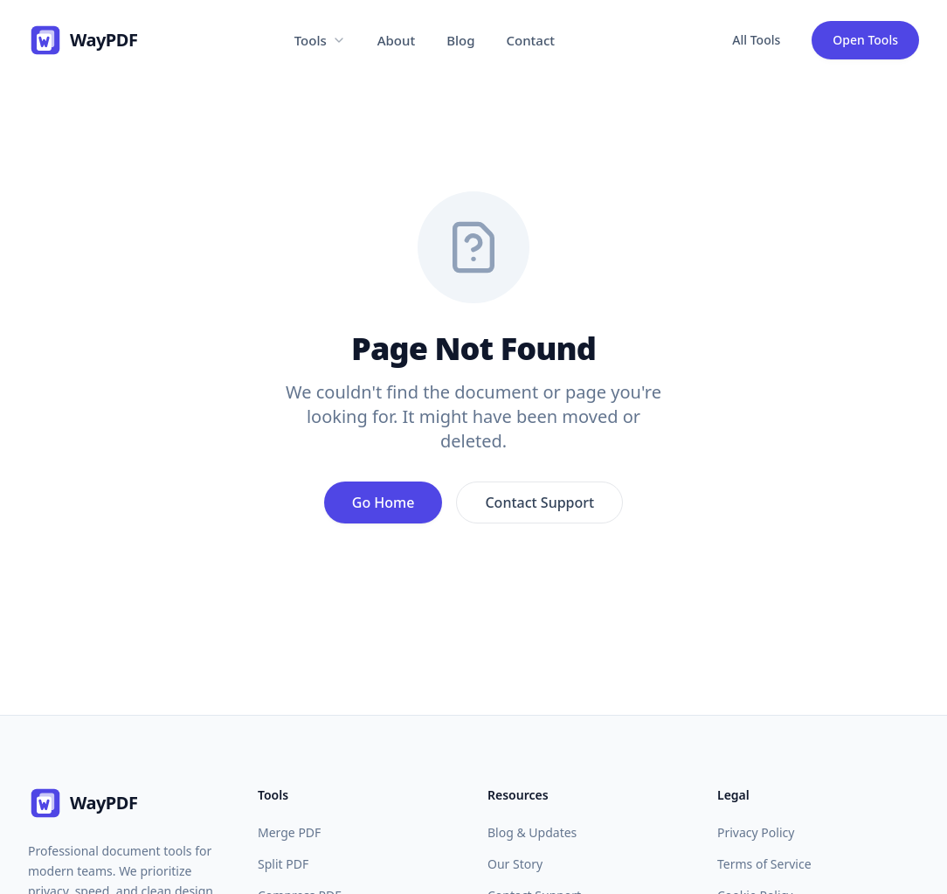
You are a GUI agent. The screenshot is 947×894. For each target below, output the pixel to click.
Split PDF (283, 864)
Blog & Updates (532, 832)
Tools (320, 40)
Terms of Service (764, 864)
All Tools (756, 39)
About (396, 40)
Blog (460, 40)
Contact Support (539, 502)
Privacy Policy (755, 832)
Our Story (515, 864)
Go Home (383, 502)
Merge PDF (289, 832)
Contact (531, 40)
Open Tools (865, 39)
